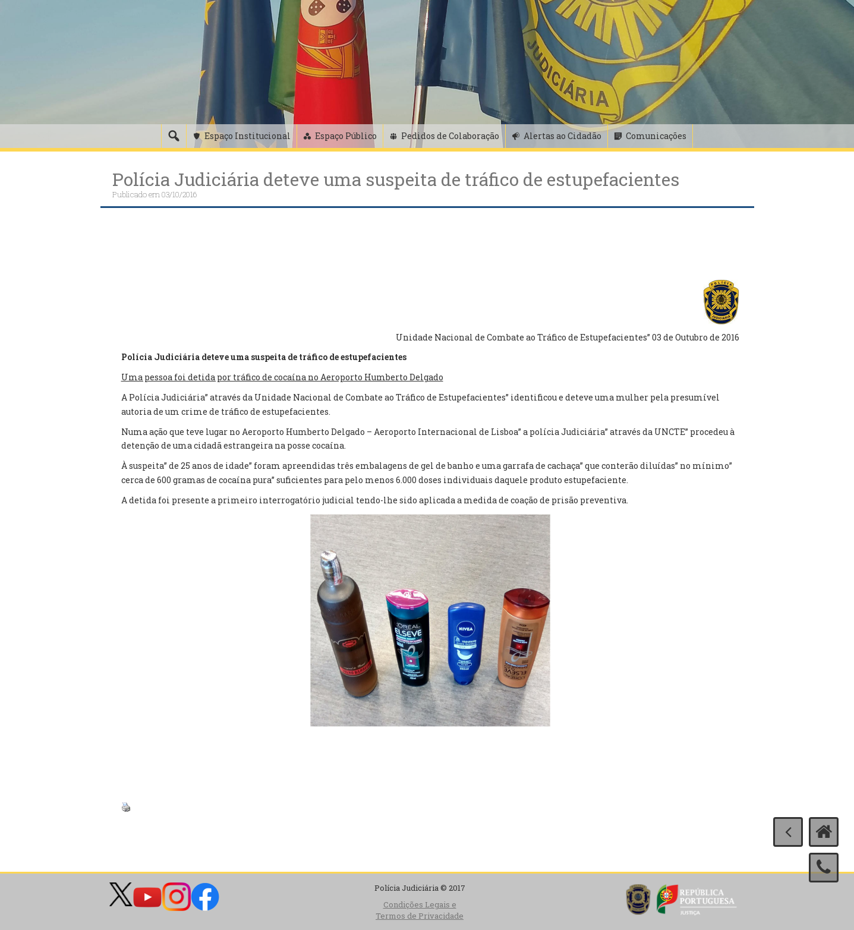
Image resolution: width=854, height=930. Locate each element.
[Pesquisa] (173, 136)
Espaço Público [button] (346, 135)
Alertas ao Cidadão (562, 135)
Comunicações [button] (656, 135)
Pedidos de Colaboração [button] (450, 135)
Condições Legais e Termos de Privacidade (420, 910)
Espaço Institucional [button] (247, 135)
